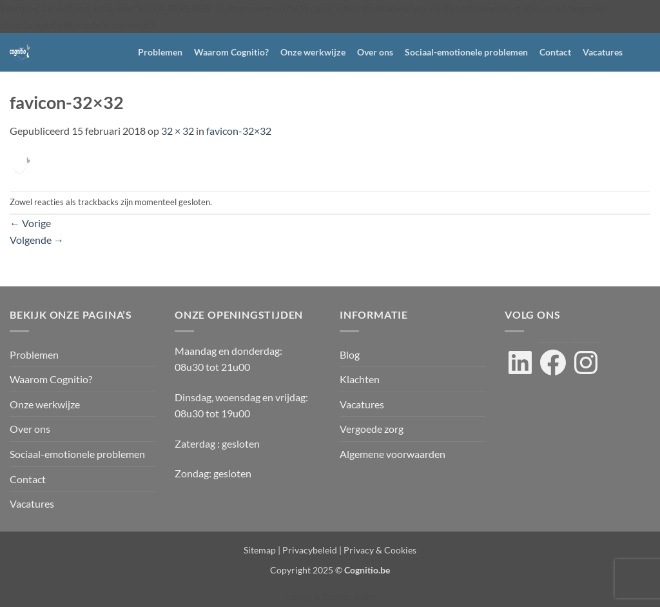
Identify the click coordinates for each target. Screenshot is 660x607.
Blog (350, 354)
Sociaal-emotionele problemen (466, 51)
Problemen (160, 51)
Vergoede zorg (371, 429)
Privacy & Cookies (380, 549)
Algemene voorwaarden (392, 454)
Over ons (375, 51)
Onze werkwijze (312, 51)
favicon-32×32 (238, 130)
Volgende (37, 240)
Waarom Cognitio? (231, 51)
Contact (555, 51)
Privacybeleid (309, 549)
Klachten (360, 379)
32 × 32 (177, 130)
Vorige (30, 223)
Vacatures (603, 51)
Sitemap (260, 549)
